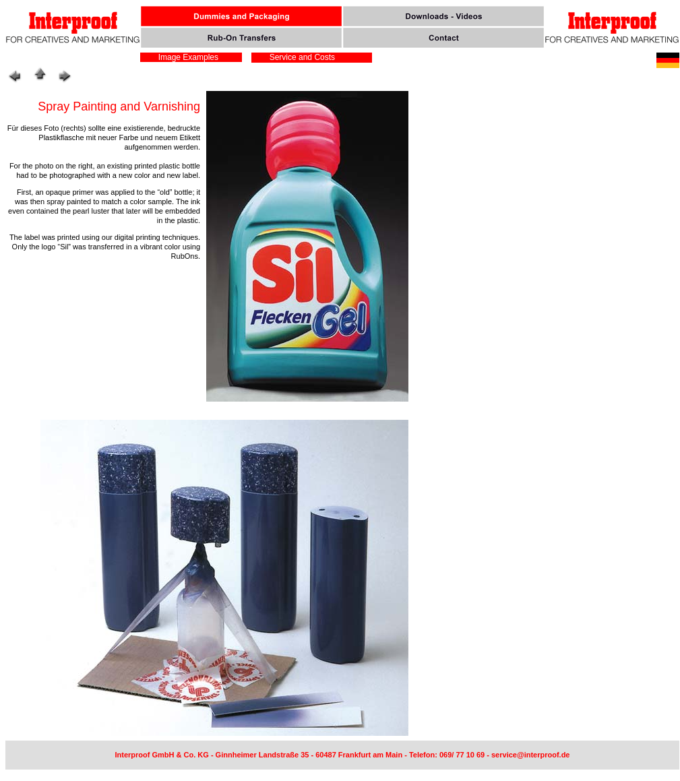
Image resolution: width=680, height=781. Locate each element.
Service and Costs (300, 57)
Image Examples (186, 57)
